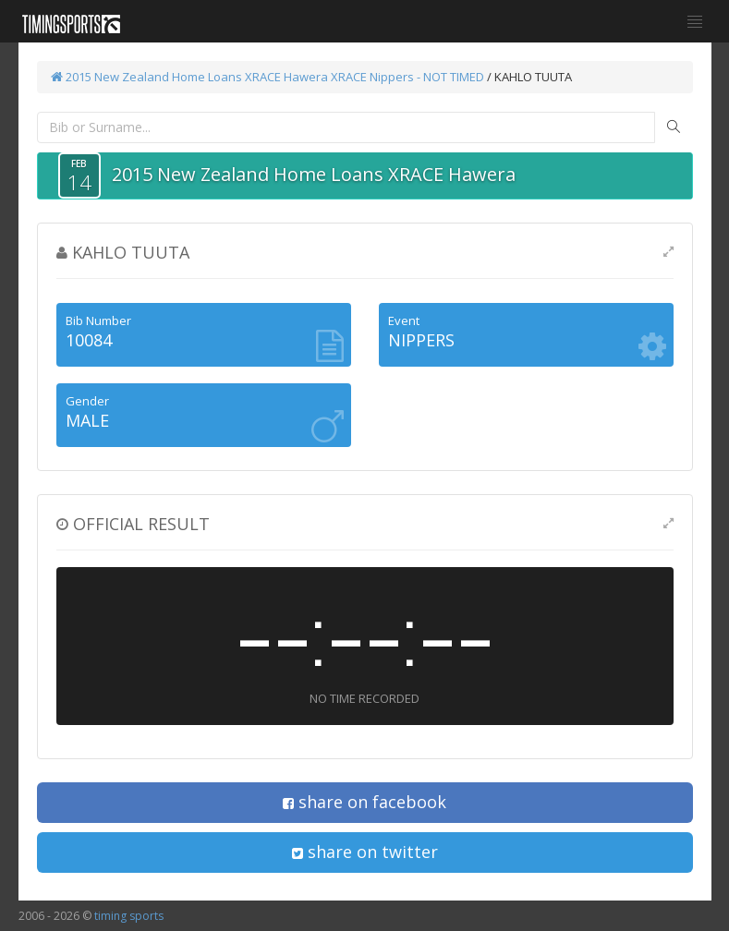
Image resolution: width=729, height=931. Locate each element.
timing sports (129, 916)
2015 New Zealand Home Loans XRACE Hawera (189, 76)
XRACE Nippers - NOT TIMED (407, 76)
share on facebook (364, 802)
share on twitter (365, 851)
